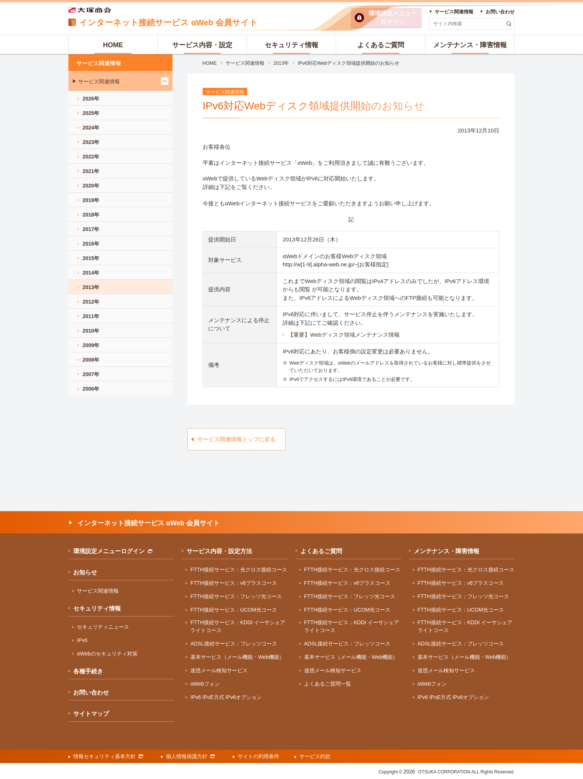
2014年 (91, 273)
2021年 (91, 171)
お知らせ (85, 572)
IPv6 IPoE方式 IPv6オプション (226, 697)
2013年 (281, 63)
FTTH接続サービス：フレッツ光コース (236, 596)
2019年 (91, 200)
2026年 (91, 99)
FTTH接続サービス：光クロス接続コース (238, 570)
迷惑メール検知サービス (219, 670)
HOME (209, 63)
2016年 (91, 244)
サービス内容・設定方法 (219, 551)
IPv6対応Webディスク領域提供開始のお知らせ (349, 63)
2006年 (91, 389)
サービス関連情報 (245, 63)
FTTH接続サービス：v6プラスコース (233, 583)
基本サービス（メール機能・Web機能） (237, 657)
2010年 (91, 331)
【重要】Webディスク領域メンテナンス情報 (344, 334)
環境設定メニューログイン (112, 551)
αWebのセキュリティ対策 (107, 654)
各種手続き (88, 671)
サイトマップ (91, 714)
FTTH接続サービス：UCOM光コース (233, 610)
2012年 (91, 302)
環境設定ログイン (392, 17)
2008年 (91, 360)
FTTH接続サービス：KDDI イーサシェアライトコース (237, 626)
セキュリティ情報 (97, 608)
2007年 (91, 374)
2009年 (91, 345)
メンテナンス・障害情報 (446, 551)
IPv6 (82, 640)
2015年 (91, 258)
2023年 (91, 142)
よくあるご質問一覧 (327, 684)
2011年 (91, 316)
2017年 (91, 229)
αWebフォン (205, 684)
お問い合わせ (91, 692)
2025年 (91, 113)
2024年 (91, 128)
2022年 (91, 157)
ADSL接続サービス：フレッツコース (233, 644)
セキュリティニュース (103, 627)
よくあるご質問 (321, 551)
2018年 (91, 215)
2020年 (91, 186)
